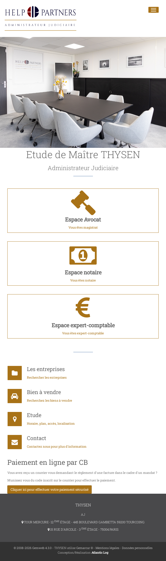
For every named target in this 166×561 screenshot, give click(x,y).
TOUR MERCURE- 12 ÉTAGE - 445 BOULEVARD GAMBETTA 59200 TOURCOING (83, 522)
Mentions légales (107, 548)
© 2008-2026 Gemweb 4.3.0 (33, 548)
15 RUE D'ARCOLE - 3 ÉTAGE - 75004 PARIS (83, 529)
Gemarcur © (84, 548)
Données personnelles (137, 548)
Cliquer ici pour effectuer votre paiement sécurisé (50, 489)
